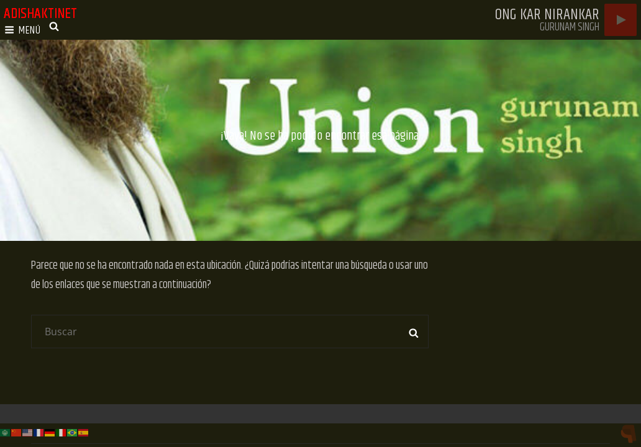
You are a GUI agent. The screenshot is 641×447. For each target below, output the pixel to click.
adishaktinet (40, 13)
